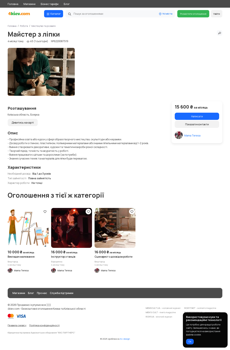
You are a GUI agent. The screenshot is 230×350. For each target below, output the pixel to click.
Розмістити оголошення (193, 13)
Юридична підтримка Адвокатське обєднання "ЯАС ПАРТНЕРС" (41, 332)
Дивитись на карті (23, 122)
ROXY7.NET (200, 308)
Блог (67, 4)
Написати (197, 116)
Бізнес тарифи (49, 4)
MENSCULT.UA (163, 308)
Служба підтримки (61, 293)
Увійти (216, 13)
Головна (13, 4)
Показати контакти (197, 124)
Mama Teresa (192, 135)
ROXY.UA (159, 316)
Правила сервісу (17, 325)
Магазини (29, 4)
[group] (41, 72)
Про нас (42, 293)
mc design (125, 338)
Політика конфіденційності (44, 325)
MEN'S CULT (161, 312)
